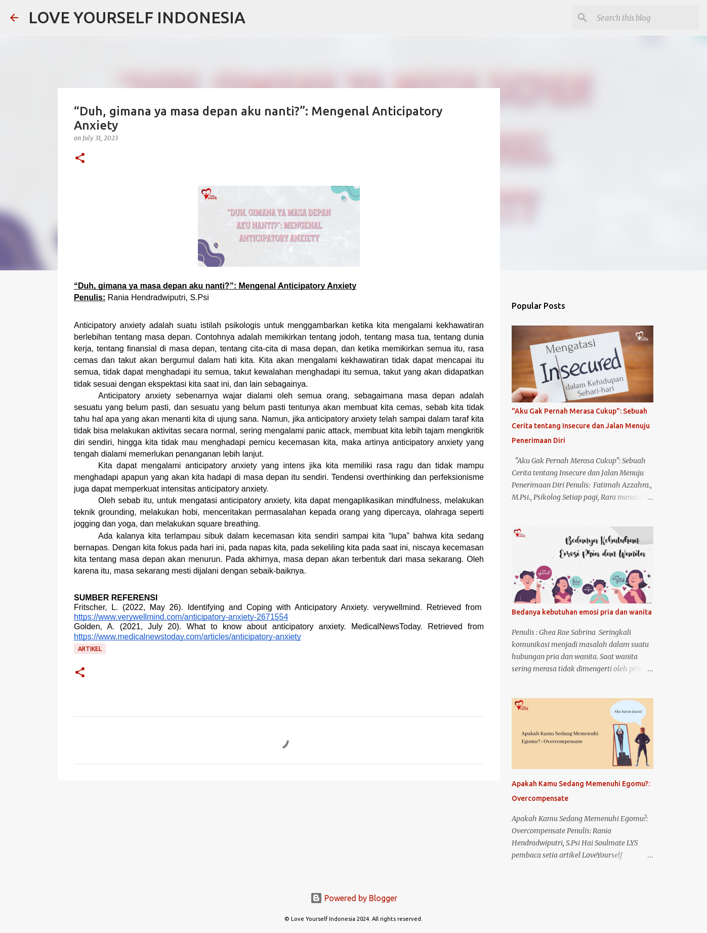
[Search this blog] (646, 18)
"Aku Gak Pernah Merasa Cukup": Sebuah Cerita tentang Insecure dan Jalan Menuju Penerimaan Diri (581, 425)
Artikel (90, 648)
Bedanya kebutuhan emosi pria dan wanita (582, 612)
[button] (80, 159)
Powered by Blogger (353, 898)
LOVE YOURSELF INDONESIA (136, 17)
